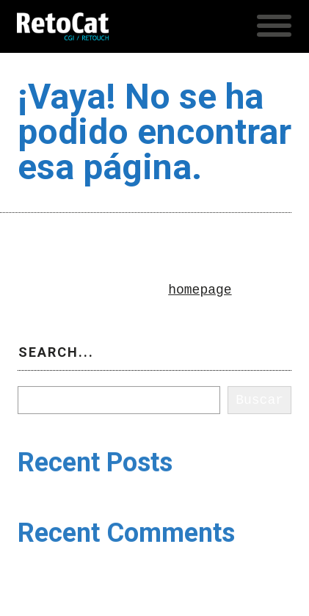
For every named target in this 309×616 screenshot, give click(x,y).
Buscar (41, 380)
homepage (199, 290)
